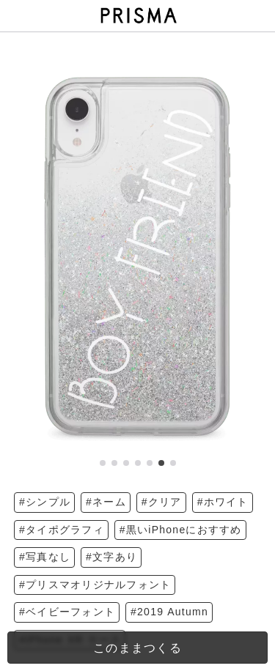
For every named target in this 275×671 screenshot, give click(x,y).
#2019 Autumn (169, 612)
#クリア (162, 502)
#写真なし (44, 557)
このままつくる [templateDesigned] (137, 648)
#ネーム (106, 502)
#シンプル (44, 502)
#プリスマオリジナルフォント (95, 584)
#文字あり (111, 557)
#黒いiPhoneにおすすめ (181, 529)
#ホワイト (223, 502)
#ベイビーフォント (67, 612)
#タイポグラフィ (61, 529)
